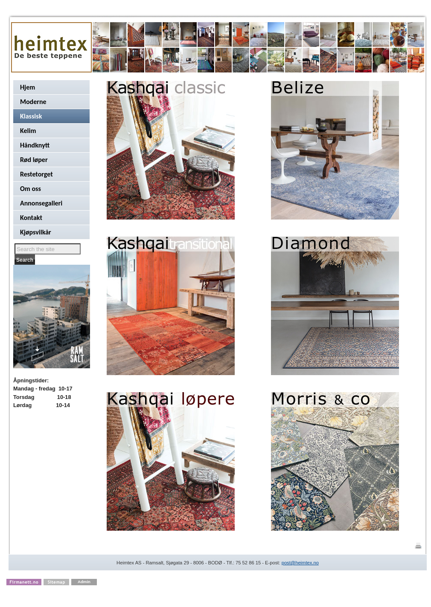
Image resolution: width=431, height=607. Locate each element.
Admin (84, 581)
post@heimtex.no (300, 562)
